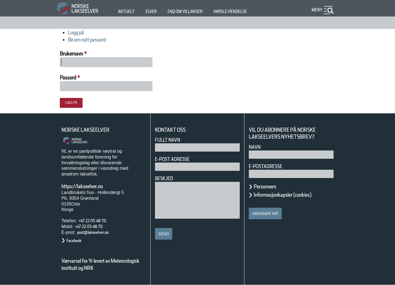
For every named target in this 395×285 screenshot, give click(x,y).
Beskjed (165, 178)
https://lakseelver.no (89, 186)
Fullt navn (170, 140)
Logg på (79, 32)
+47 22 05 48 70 (97, 220)
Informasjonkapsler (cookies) (293, 194)
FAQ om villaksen (193, 11)
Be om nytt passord (95, 39)
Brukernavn (78, 53)
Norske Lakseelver (90, 130)
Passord (72, 77)
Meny (316, 9)
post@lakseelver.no (98, 232)
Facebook (76, 240)
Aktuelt (127, 11)
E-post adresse (176, 159)
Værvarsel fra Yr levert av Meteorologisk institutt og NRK (103, 264)
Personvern (269, 186)
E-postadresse (269, 166)
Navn (256, 147)
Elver (154, 11)
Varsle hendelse (246, 11)
